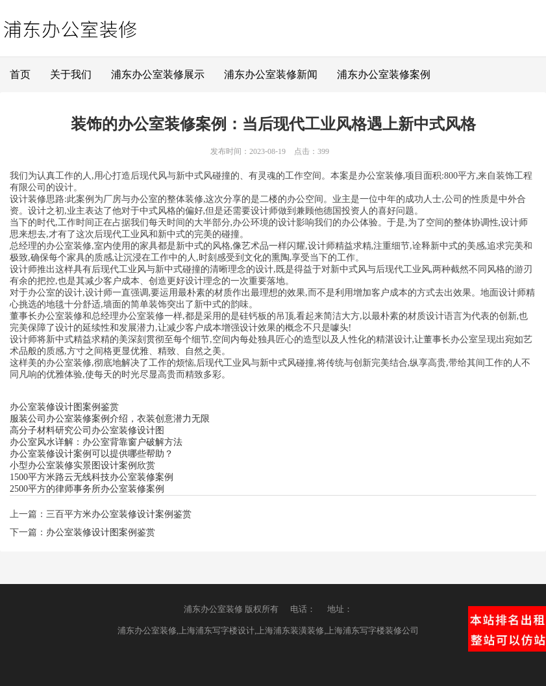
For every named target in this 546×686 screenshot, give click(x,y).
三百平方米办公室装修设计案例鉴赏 (119, 514)
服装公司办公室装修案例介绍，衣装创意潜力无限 (110, 419)
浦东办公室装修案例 (383, 74)
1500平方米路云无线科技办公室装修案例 (91, 477)
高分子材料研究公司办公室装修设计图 (87, 430)
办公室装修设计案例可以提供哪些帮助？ (91, 454)
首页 (20, 74)
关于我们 (71, 74)
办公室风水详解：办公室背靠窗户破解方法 (96, 442)
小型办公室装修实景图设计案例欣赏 (82, 465)
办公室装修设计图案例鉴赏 (64, 407)
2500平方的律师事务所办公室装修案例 (87, 489)
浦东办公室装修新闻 (270, 74)
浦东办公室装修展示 (158, 74)
